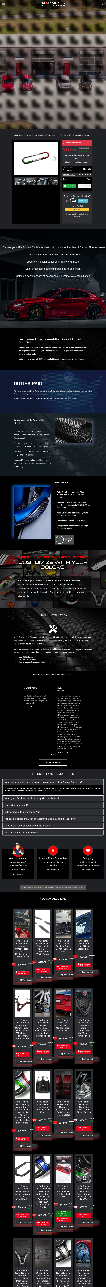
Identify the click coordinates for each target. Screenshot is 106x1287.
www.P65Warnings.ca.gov (75, 887)
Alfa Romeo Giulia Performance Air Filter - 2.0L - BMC (63, 1191)
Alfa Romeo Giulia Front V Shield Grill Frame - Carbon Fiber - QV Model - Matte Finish (84, 1028)
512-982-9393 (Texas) (24, 657)
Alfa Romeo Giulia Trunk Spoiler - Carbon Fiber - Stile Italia (63, 1025)
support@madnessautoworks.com (38, 662)
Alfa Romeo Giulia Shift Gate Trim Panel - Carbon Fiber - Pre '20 (83, 1107)
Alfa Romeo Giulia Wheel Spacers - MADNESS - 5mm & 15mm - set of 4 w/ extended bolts (42, 1028)
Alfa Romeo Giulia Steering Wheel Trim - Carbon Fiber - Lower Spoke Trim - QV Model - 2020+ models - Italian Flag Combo (22, 1112)
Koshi (89, 179)
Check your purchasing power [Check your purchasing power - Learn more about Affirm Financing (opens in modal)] (77, 162)
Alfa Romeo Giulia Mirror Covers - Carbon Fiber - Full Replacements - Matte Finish (22, 949)
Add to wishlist (84, 186)
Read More (53, 869)
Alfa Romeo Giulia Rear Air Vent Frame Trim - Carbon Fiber (43, 1107)
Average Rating (69, 175)
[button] (55, 158)
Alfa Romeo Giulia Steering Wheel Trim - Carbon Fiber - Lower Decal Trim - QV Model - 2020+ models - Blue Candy (43, 1196)
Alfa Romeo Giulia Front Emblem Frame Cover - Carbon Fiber (63, 946)
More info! (87, 169)
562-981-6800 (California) (26, 660)
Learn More (83, 201)
